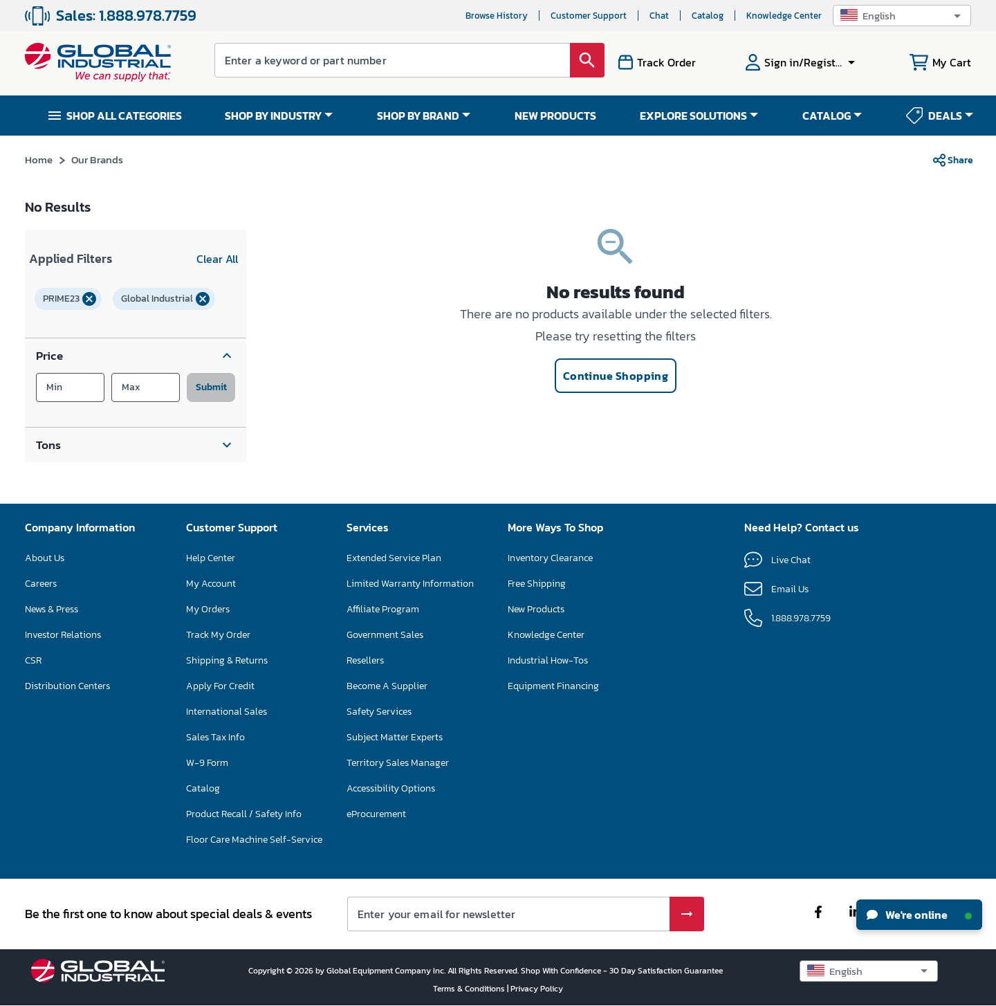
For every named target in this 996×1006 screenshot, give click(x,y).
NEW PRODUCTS (555, 115)
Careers (41, 583)
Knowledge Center (784, 15)
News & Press (51, 609)
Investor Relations (63, 635)
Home (39, 159)
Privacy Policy (536, 988)
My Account (211, 583)
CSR (33, 660)
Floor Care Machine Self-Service (254, 839)
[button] (901, 16)
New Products (536, 609)
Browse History (496, 15)
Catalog (707, 15)
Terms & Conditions (470, 988)
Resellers (365, 660)
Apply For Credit (220, 686)
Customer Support (589, 15)
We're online (919, 914)
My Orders (208, 609)
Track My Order (218, 635)
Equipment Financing (553, 686)
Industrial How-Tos (548, 660)
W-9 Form (207, 763)
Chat (659, 15)
